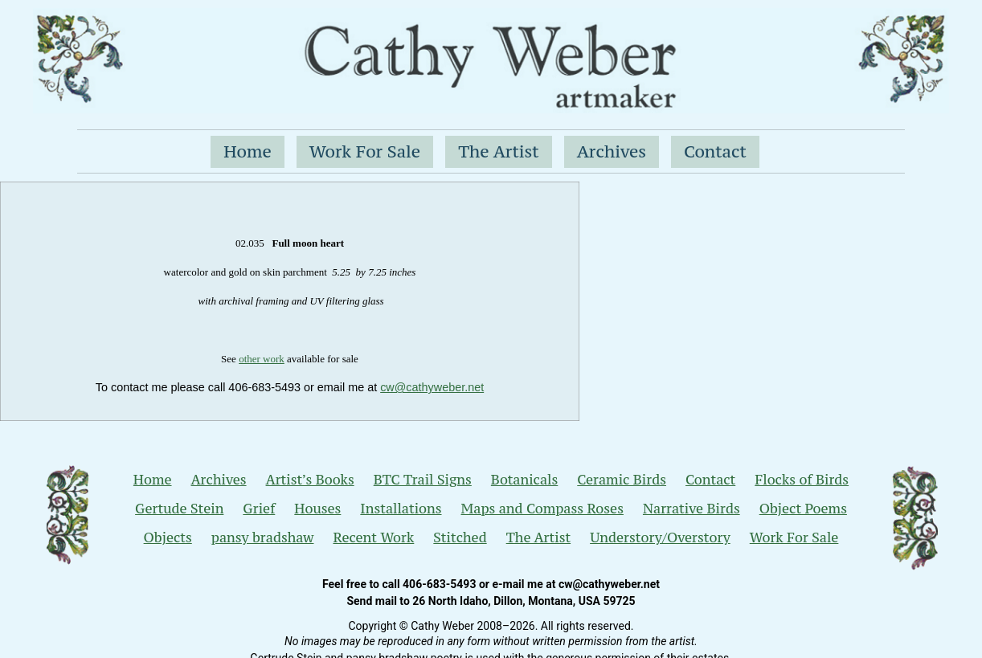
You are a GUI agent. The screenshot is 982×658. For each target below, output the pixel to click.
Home (247, 151)
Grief (259, 508)
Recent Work (373, 537)
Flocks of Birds (802, 479)
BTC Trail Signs (423, 479)
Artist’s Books (310, 479)
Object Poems (803, 508)
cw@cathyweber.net (432, 387)
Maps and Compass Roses (542, 508)
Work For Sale (364, 151)
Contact (715, 151)
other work (261, 359)
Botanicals (524, 479)
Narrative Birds (691, 508)
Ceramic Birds (621, 479)
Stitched (459, 537)
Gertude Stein (179, 508)
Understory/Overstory (660, 537)
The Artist (498, 151)
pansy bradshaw (262, 537)
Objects (168, 537)
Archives (611, 151)
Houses (317, 508)
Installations (400, 508)
